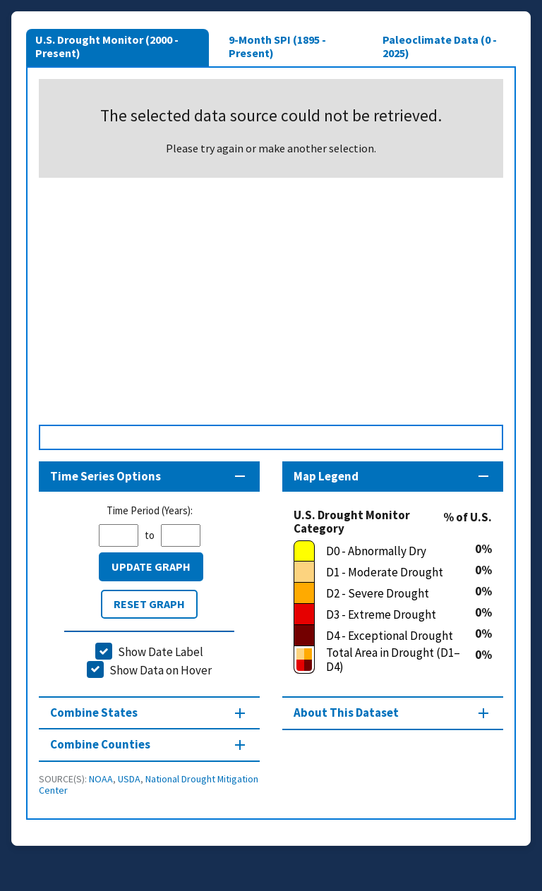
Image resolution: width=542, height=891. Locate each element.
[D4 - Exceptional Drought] (384, 635)
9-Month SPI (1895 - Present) (277, 45)
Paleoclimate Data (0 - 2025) (440, 45)
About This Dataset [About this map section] (346, 712)
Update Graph (151, 566)
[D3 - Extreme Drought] (384, 614)
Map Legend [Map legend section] (326, 476)
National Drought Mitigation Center (148, 784)
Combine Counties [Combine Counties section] (100, 744)
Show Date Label (160, 652)
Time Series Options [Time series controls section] (105, 476)
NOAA (101, 778)
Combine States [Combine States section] (94, 712)
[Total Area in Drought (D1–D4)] (384, 660)
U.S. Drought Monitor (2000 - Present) (107, 45)
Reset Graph (149, 604)
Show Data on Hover (160, 670)
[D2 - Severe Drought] (384, 593)
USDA (129, 778)
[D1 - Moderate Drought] (384, 572)
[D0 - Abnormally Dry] (384, 551)
